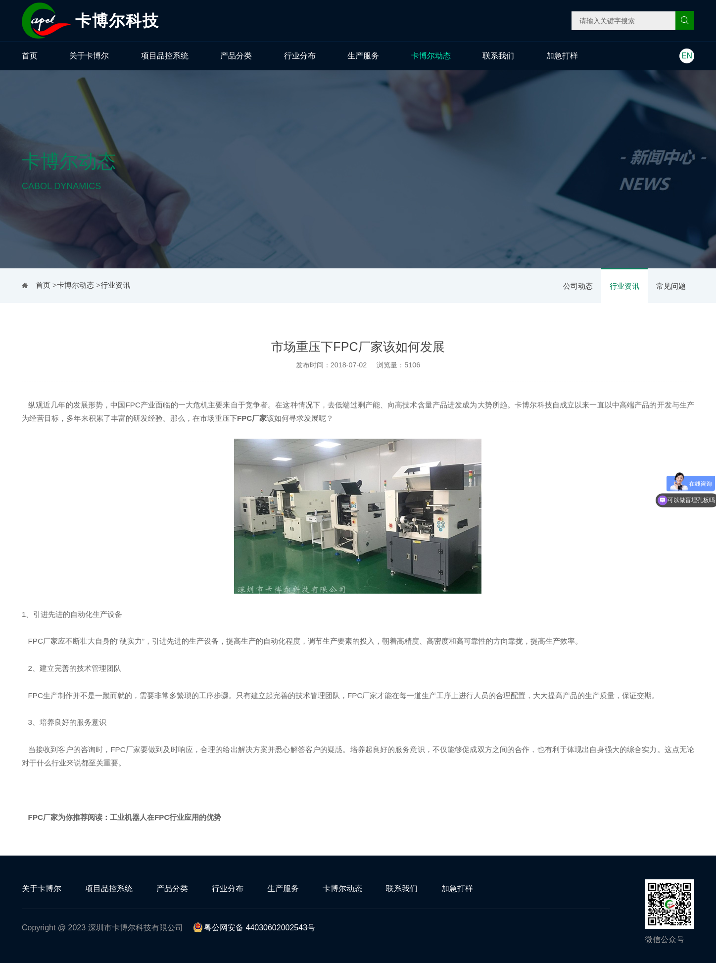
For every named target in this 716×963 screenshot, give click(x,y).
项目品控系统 (165, 55)
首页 (30, 55)
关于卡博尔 (89, 55)
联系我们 (498, 55)
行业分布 (300, 55)
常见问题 (671, 286)
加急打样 (562, 55)
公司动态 (578, 286)
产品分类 (236, 55)
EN (686, 55)
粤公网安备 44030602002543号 (254, 927)
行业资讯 (624, 286)
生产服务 (363, 55)
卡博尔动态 (431, 55)
